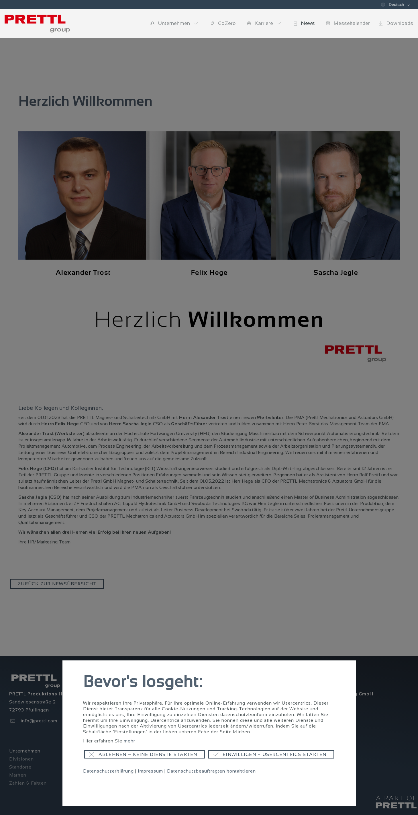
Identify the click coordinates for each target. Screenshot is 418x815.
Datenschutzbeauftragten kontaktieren (211, 771)
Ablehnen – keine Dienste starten (148, 754)
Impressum (150, 771)
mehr (129, 740)
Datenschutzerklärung (108, 771)
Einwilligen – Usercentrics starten (275, 754)
